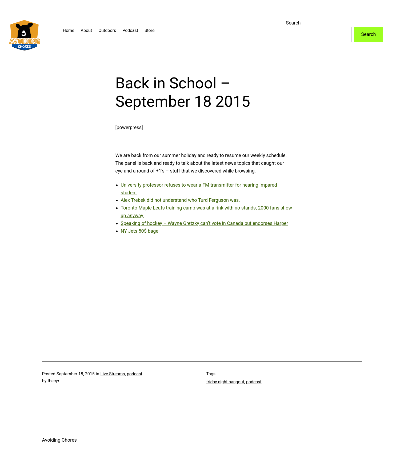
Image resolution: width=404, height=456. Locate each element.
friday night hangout (225, 381)
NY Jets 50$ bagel (140, 231)
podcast (134, 373)
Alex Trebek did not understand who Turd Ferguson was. (180, 200)
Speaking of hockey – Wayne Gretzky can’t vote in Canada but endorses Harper (204, 223)
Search (293, 23)
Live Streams (112, 373)
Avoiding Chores (59, 440)
